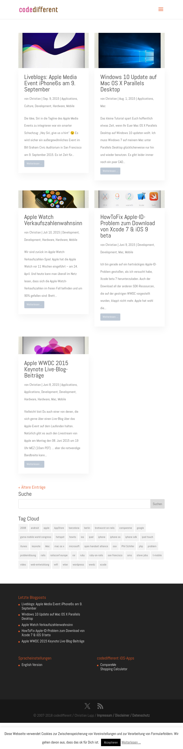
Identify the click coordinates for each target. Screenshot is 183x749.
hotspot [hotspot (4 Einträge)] (60, 537)
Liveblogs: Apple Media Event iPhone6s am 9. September (50, 83)
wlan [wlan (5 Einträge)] (65, 564)
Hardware (59, 106)
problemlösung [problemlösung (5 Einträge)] (28, 555)
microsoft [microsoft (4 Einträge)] (74, 546)
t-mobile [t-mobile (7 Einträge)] (157, 555)
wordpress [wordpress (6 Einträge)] (78, 564)
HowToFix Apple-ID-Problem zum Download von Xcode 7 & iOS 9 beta (127, 226)
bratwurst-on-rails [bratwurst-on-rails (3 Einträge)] (104, 528)
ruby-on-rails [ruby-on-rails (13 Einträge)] (96, 555)
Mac (103, 106)
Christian (35, 98)
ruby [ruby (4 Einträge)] (82, 555)
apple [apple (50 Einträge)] (46, 528)
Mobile (70, 106)
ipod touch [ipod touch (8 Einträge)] (147, 537)
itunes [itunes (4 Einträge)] (23, 546)
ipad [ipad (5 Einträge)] (91, 537)
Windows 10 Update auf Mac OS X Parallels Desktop (128, 83)
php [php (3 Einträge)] (141, 546)
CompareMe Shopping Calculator (113, 666)
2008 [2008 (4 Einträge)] (23, 528)
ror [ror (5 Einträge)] (73, 555)
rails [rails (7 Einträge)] (43, 555)
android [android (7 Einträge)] (35, 528)
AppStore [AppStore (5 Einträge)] (59, 528)
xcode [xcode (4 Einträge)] (103, 564)
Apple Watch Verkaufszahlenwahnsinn (53, 220)
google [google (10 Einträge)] (140, 528)
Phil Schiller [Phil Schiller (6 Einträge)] (128, 546)
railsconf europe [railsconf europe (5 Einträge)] (59, 555)
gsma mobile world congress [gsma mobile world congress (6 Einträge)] (35, 537)
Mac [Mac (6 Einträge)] (47, 546)
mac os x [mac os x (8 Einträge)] (59, 546)
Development (43, 106)
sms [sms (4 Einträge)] (129, 555)
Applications (69, 98)
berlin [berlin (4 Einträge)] (87, 528)
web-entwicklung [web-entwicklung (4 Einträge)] (40, 564)
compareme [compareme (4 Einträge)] (125, 528)
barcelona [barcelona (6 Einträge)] (74, 528)
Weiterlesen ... (34, 163)
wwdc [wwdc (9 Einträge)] (92, 564)
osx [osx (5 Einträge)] (115, 546)
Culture (28, 106)
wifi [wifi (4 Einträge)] (56, 564)
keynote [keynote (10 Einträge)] (36, 546)
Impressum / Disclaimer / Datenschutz (123, 715)
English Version (32, 664)
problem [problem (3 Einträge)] (152, 546)
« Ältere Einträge (32, 487)
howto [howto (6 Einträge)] (72, 537)
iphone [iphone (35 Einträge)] (101, 537)
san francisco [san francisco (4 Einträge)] (115, 555)
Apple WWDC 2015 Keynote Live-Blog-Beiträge (46, 369)
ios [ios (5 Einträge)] (82, 537)
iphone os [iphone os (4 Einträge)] (115, 537)
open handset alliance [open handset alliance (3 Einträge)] (96, 546)
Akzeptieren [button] (111, 742)
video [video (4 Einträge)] (23, 564)
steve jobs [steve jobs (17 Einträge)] (142, 555)
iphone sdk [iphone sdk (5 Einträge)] (131, 537)
